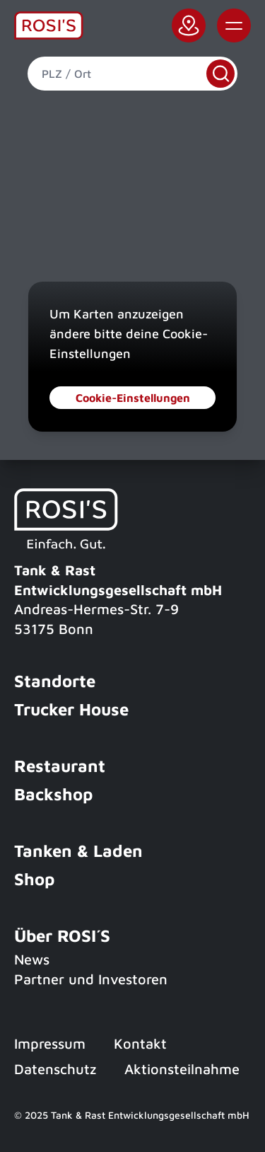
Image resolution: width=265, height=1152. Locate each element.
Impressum (50, 1043)
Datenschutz (55, 1069)
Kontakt (140, 1043)
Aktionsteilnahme (182, 1069)
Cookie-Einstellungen (133, 397)
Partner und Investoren (90, 979)
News (31, 959)
